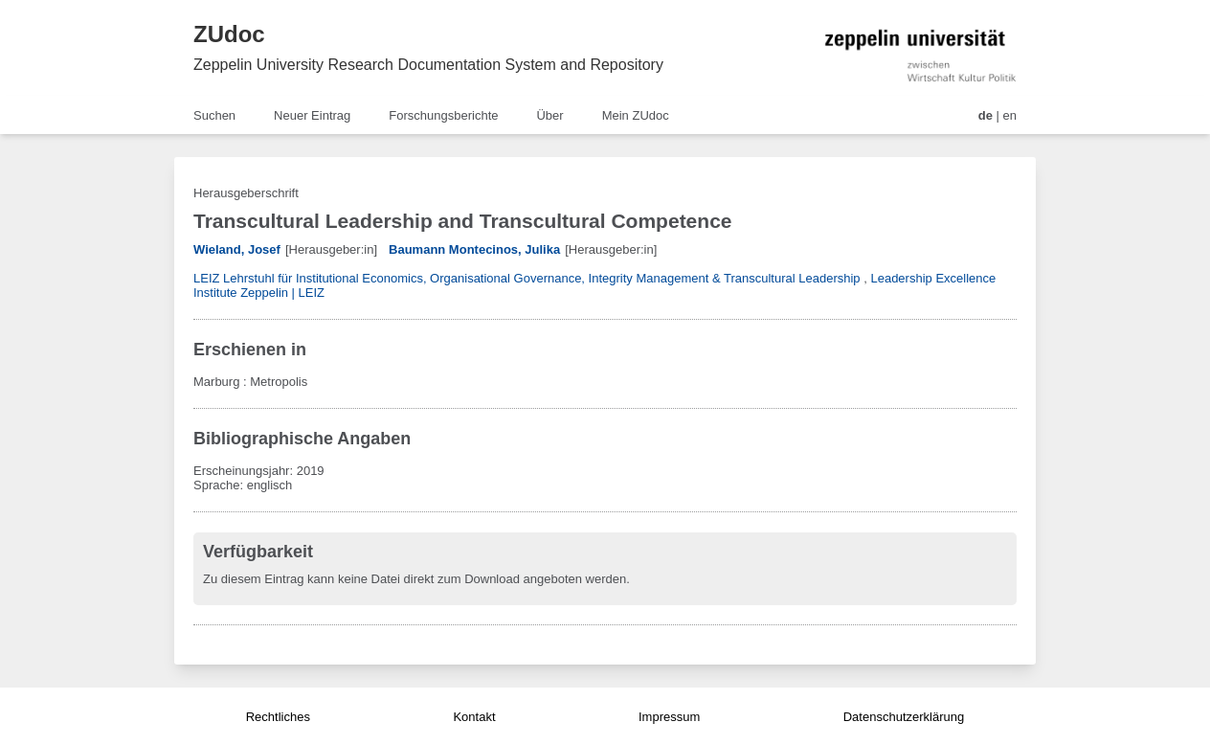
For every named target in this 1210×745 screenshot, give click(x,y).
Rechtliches (278, 717)
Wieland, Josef (236, 249)
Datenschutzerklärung (903, 717)
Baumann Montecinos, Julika (474, 249)
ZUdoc (229, 34)
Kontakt (474, 717)
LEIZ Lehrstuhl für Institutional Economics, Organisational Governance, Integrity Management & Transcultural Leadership (527, 278)
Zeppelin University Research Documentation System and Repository (428, 64)
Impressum (669, 717)
